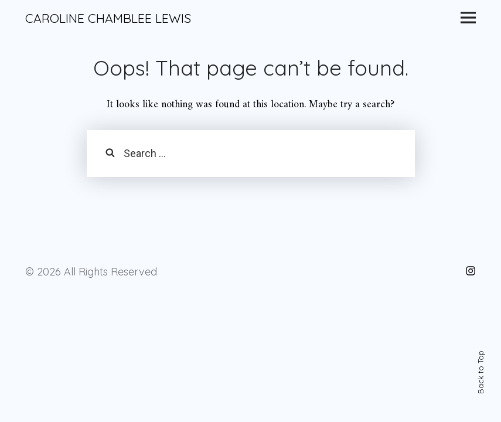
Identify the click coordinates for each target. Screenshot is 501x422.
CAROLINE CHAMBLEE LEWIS (108, 18)
